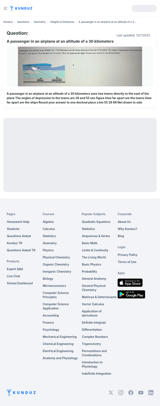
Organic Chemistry (56, 264)
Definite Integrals (94, 322)
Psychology (51, 329)
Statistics (49, 236)
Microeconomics (54, 285)
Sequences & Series (96, 236)
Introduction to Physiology (92, 364)
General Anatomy (94, 278)
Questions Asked (19, 236)
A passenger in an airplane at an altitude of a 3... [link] (107, 21)
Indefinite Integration (96, 373)
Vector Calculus (93, 304)
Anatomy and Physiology (60, 358)
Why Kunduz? (127, 229)
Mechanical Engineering (60, 336)
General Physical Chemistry (93, 288)
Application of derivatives (92, 313)
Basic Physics (91, 264)
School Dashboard (20, 283)
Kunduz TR (14, 243)
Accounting (51, 315)
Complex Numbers (95, 336)
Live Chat (13, 276)
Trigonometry (91, 344)
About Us (124, 221)
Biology (48, 278)
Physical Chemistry (56, 257)
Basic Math (90, 243)
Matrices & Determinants (99, 297)
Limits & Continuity (95, 250)
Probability (89, 271)
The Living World (94, 257)
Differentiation (92, 329)
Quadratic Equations (96, 221)
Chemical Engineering (58, 344)
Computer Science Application (56, 306)
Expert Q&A (15, 269)
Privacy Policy (128, 255)
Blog (121, 236)
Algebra (48, 221)
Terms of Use (127, 262)
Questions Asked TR (21, 250)
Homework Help (18, 221)
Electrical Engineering (58, 351)
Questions (23, 21)
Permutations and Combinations (94, 353)
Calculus (49, 229)
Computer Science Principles (56, 295)
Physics (48, 250)
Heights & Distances (62, 21)
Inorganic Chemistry (57, 271)
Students (13, 229)
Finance (48, 322)
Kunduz (8, 21)
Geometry (40, 21)
